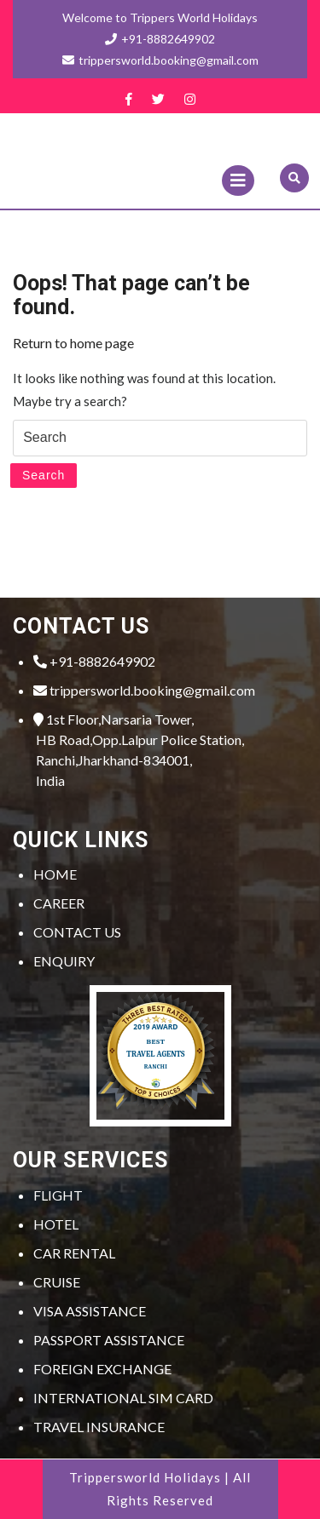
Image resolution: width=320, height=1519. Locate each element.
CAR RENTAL (74, 1253)
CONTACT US (77, 932)
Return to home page (73, 343)
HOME (55, 874)
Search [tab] (43, 475)
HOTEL (56, 1224)
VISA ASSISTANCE (89, 1311)
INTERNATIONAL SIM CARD (123, 1398)
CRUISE (56, 1282)
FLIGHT (58, 1195)
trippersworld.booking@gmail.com (144, 690)
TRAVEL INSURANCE (99, 1427)
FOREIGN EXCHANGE (102, 1369)
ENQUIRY (64, 961)
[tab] (238, 180)
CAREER (58, 903)
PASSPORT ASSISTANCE (108, 1340)
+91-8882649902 (160, 39)
